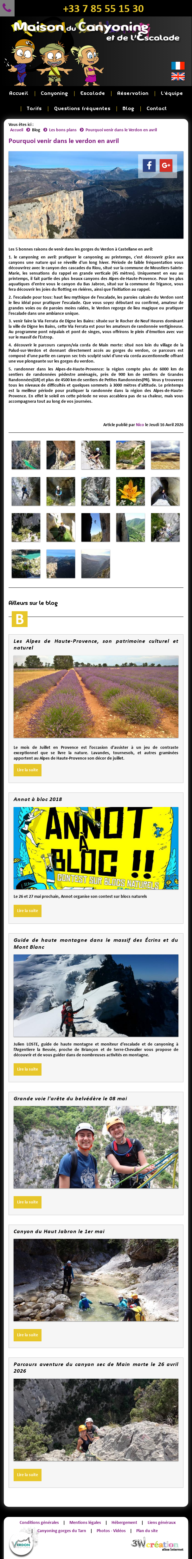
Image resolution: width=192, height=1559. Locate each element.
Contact (157, 109)
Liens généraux (162, 1522)
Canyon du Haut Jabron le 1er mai (59, 1231)
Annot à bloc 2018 (38, 799)
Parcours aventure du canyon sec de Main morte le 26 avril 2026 (96, 1368)
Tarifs (34, 109)
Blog (128, 109)
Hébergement (124, 1522)
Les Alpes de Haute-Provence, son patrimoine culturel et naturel (96, 644)
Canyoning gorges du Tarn (61, 1530)
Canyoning (54, 93)
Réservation (133, 93)
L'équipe (172, 93)
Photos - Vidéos (111, 1530)
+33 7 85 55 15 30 (103, 8)
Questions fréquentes (82, 109)
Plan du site (147, 1530)
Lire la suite (27, 770)
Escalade (92, 93)
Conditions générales (39, 1522)
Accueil (19, 93)
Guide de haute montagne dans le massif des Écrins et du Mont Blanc (96, 943)
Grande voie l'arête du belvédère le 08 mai (70, 1098)
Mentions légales (85, 1522)
